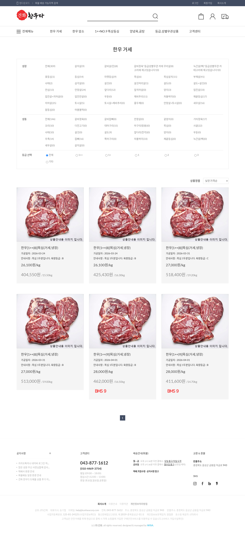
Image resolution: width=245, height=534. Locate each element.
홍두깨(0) (139, 102)
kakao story (217, 483)
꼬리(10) (49, 125)
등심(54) (79, 76)
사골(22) (197, 125)
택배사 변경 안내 (26, 471)
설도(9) (108, 132)
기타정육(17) (200, 119)
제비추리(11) (140, 96)
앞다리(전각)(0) (142, 132)
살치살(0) (79, 145)
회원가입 (208, 3)
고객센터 (194, 31)
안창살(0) (139, 119)
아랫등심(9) (110, 76)
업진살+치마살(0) (54, 96)
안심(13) (49, 89)
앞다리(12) (110, 89)
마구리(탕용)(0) (142, 125)
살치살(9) (79, 66)
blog (209, 483)
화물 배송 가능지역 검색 (46, 3)
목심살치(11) (170, 76)
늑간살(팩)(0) (200, 138)
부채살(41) (199, 76)
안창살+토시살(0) (173, 102)
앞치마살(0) (140, 89)
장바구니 (201, 16)
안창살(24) (80, 89)
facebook (202, 483)
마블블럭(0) (81, 109)
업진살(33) (199, 89)
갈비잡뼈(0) (110, 119)
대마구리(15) (111, 125)
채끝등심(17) (200, 96)
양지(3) (167, 89)
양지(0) (167, 132)
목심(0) (167, 125)
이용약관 (124, 503)
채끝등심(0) (170, 138)
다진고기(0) (81, 125)
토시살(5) (79, 102)
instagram (195, 483)
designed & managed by (138, 525)
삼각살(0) (79, 83)
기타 (49, 161)
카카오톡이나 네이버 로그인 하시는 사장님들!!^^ (41, 463)
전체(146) (50, 119)
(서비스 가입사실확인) (172, 518)
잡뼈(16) (79, 138)
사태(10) (49, 132)
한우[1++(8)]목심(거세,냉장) (39, 248)
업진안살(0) (81, 96)
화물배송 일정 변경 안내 (29, 475)
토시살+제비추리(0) (114, 102)
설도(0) (167, 83)
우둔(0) (108, 96)
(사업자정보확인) (87, 514)
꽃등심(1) (50, 76)
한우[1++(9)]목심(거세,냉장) (112, 354)
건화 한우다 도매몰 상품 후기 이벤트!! (36, 479)
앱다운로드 (24, 3)
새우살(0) (50, 145)
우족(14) (49, 138)
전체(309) (50, 66)
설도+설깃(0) (200, 83)
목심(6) (137, 76)
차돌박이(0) (170, 96)
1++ (79, 154)
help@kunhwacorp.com (87, 510)
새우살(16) (199, 102)
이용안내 (113, 503)
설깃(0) (108, 83)
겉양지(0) (168, 119)
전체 (49, 154)
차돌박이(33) (140, 138)
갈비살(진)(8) (111, 66)
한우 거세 (56, 31)
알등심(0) (50, 109)
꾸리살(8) (168, 66)
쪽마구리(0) (110, 138)
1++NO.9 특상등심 (107, 31)
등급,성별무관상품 (167, 31)
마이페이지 (212, 16)
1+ (108, 154)
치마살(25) (50, 102)
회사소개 (221, 3)
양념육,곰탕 (137, 31)
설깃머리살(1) (141, 83)
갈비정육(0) (81, 119)
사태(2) (48, 83)
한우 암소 (78, 31)
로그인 (195, 3)
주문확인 (225, 16)
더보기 (50, 453)
